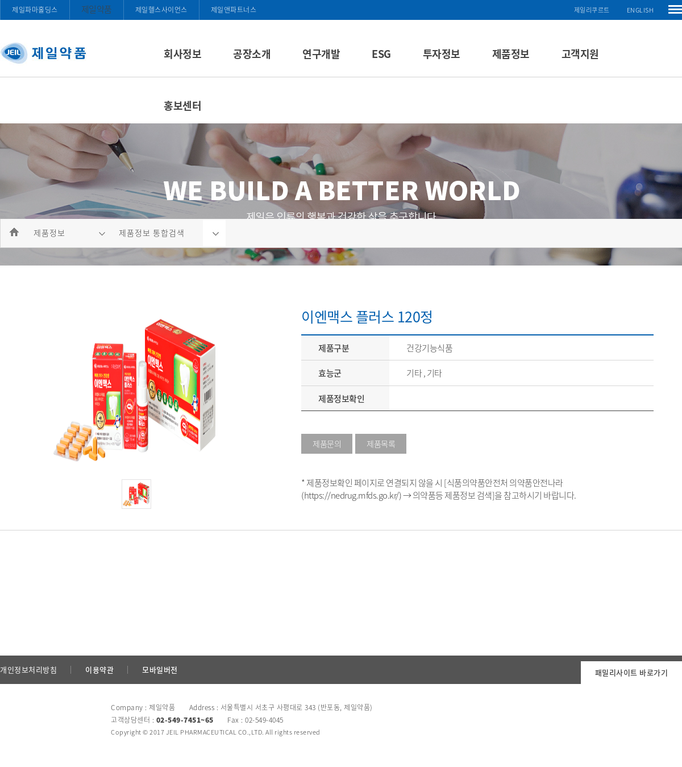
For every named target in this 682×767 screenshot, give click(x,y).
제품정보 (511, 53)
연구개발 (321, 53)
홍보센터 (182, 105)
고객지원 (580, 53)
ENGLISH (640, 10)
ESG (381, 53)
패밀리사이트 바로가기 (631, 672)
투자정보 (441, 53)
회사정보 (182, 53)
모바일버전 (160, 669)
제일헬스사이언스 (161, 10)
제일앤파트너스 (234, 10)
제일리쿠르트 (592, 10)
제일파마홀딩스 (35, 10)
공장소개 (252, 53)
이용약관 (99, 669)
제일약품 (96, 9)
